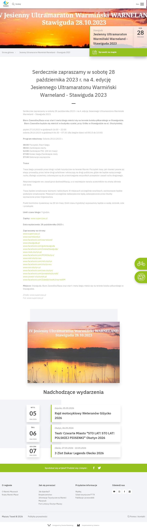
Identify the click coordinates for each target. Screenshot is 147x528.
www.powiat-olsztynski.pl (35, 276)
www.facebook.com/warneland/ (38, 240)
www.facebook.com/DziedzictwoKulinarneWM (44, 279)
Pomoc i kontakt (136, 516)
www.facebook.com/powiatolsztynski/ (40, 273)
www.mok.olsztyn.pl (32, 252)
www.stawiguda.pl (31, 243)
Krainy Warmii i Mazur (10, 495)
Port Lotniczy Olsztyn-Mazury (50, 504)
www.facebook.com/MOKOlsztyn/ (38, 255)
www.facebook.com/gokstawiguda (39, 246)
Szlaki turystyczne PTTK (85, 495)
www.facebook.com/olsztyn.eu (37, 264)
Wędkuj (78, 491)
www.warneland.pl (31, 236)
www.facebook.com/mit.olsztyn (37, 261)
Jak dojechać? (44, 491)
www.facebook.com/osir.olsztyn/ (38, 270)
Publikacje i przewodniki (84, 498)
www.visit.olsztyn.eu (32, 258)
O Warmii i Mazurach (10, 491)
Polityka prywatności (37, 516)
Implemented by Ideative (88, 525)
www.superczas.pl (39, 218)
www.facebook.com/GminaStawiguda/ (40, 249)
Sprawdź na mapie (105, 52)
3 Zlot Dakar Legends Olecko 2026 (79, 453)
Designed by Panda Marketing (60, 525)
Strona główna (8, 52)
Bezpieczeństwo (45, 495)
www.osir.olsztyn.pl (32, 267)
